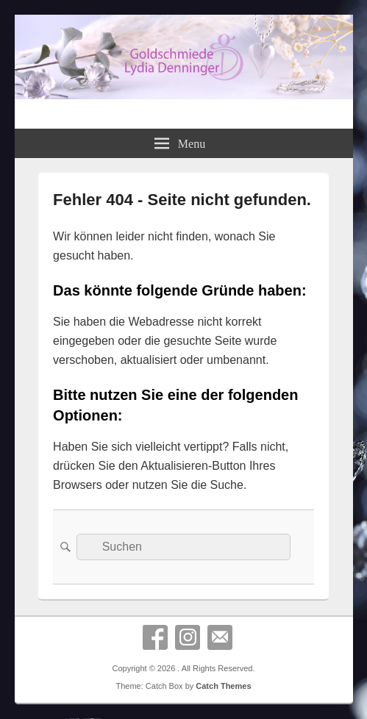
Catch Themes (223, 686)
